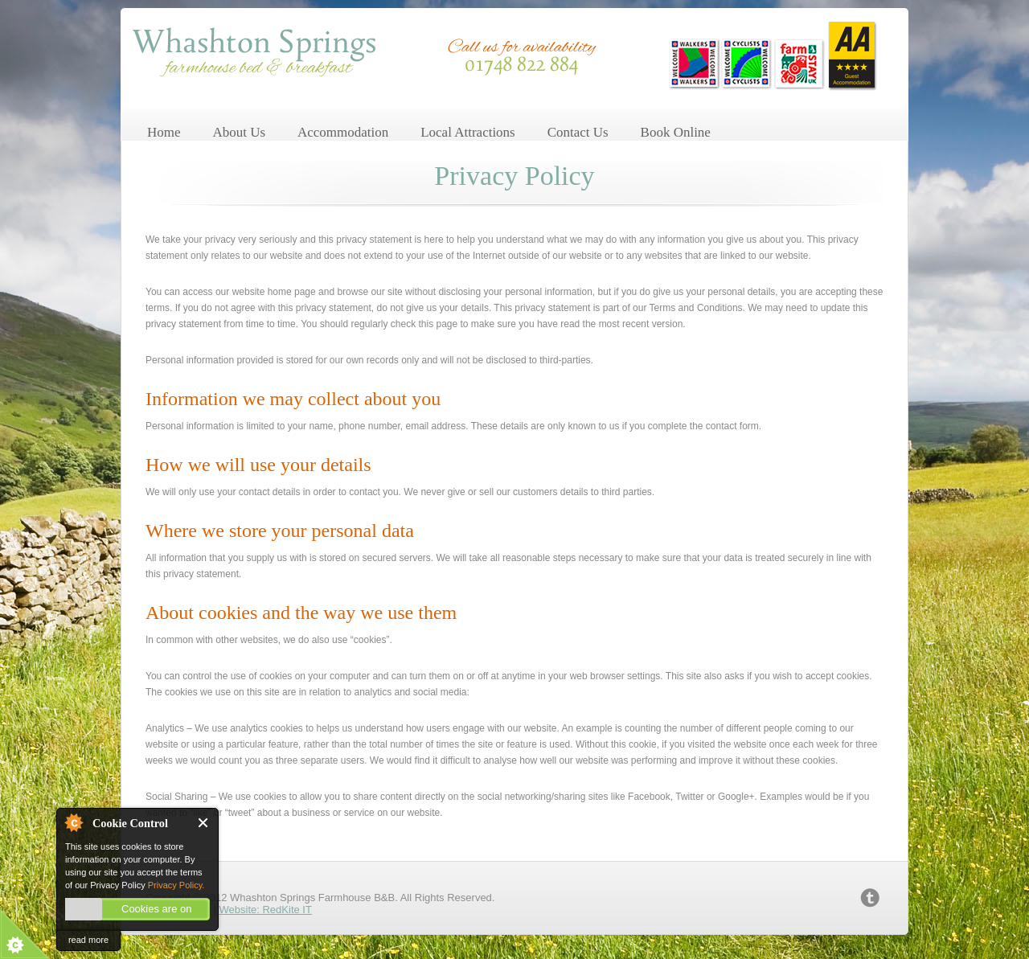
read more (88, 940)
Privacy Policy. (176, 885)
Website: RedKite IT (265, 910)
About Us (238, 132)
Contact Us (578, 132)
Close (204, 823)
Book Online (676, 132)
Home (164, 132)
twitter (869, 898)
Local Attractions (467, 132)
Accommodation (342, 132)
